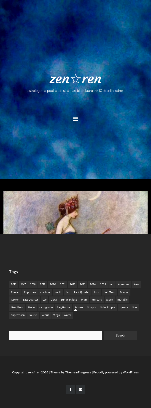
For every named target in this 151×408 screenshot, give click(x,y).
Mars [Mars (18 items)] (84, 299)
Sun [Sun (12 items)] (134, 307)
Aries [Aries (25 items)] (136, 284)
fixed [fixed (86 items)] (97, 292)
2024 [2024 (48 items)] (93, 284)
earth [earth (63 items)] (58, 292)
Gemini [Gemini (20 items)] (124, 292)
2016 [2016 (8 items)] (13, 284)
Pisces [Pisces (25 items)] (31, 307)
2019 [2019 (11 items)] (43, 284)
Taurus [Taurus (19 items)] (33, 315)
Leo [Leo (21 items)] (44, 299)
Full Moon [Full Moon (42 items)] (110, 292)
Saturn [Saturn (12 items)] (79, 307)
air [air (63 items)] (112, 284)
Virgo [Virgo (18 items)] (56, 315)
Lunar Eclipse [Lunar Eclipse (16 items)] (69, 299)
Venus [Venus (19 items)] (45, 315)
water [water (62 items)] (67, 315)
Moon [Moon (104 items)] (109, 299)
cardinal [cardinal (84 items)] (45, 292)
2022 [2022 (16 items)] (73, 284)
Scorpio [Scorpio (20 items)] (91, 307)
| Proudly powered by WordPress (115, 372)
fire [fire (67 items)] (68, 292)
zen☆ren (75, 81)
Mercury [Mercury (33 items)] (97, 299)
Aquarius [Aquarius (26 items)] (123, 284)
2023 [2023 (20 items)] (83, 284)
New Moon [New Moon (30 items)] (17, 307)
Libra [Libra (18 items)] (54, 299)
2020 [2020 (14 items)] (53, 284)
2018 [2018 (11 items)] (33, 284)
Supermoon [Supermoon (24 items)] (18, 315)
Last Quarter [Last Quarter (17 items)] (30, 299)
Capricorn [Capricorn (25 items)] (30, 292)
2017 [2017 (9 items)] (23, 284)
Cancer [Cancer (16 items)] (15, 292)
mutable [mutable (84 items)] (122, 299)
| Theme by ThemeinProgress (70, 372)
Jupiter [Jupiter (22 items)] (15, 299)
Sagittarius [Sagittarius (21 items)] (63, 307)
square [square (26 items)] (123, 307)
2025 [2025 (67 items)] (103, 284)
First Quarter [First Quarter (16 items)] (82, 292)
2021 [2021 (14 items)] (62, 284)
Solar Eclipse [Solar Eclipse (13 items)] (107, 307)
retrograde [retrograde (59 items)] (46, 307)
